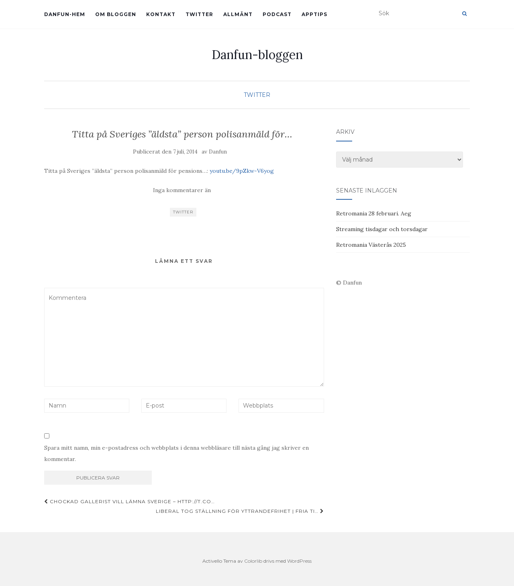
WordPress (299, 561)
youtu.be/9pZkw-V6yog (242, 170)
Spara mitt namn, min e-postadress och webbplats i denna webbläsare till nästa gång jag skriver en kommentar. (176, 453)
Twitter (199, 14)
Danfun (218, 151)
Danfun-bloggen (257, 55)
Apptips (314, 14)
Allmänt (238, 14)
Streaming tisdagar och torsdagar (382, 229)
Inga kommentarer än (182, 190)
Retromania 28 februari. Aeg (373, 213)
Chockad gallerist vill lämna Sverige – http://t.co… (129, 501)
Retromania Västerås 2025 (371, 244)
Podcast (277, 14)
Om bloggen (115, 14)
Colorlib (253, 561)
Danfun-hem (64, 14)
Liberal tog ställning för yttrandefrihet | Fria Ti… (240, 511)
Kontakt (160, 14)
